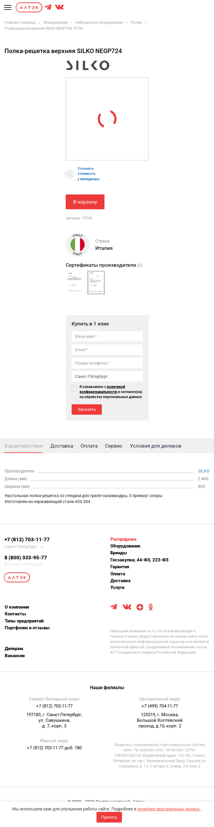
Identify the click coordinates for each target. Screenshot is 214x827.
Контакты (15, 614)
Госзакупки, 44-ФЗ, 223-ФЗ (139, 560)
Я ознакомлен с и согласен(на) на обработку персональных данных (111, 392)
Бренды (118, 552)
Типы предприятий (24, 621)
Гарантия (119, 566)
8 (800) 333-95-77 (25, 558)
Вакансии (15, 655)
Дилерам (14, 648)
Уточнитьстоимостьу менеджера (88, 174)
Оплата (117, 574)
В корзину (85, 202)
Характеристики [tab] (23, 446)
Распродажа (123, 539)
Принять (109, 817)
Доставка (120, 580)
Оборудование (125, 546)
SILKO (204, 471)
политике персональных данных (168, 809)
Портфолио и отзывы (27, 627)
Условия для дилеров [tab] (155, 446)
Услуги (117, 587)
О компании (17, 607)
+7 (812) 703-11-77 (27, 539)
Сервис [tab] (114, 446)
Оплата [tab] (89, 446)
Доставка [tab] (61, 446)
